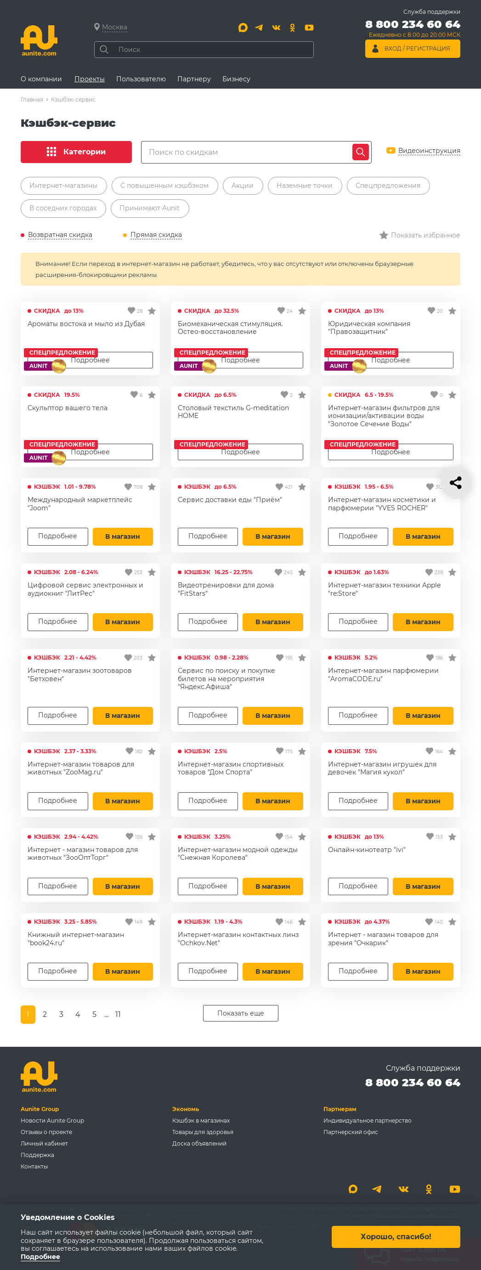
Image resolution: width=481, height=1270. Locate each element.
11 (118, 1014)
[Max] (243, 27)
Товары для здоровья (202, 1132)
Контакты (34, 1166)
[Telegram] (259, 27)
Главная (32, 99)
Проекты (89, 79)
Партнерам (340, 1109)
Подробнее (240, 452)
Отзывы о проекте (46, 1132)
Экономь (185, 1109)
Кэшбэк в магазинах (201, 1120)
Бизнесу (236, 79)
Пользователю (141, 79)
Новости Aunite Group (52, 1120)
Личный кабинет (44, 1143)
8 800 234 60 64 (412, 1082)
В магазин (122, 536)
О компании (41, 79)
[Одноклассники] (292, 27)
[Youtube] (309, 27)
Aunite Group (40, 1109)
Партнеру (194, 79)
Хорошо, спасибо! (396, 1236)
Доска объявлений (199, 1143)
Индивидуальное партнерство (367, 1120)
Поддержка (37, 1154)
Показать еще (240, 1013)
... (106, 1014)
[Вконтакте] (276, 27)
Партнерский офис (350, 1132)
